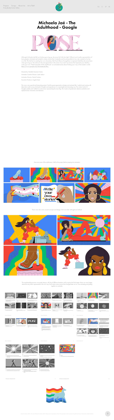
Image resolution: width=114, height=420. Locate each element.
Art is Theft (30, 6)
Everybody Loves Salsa (11, 8)
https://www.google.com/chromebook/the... (35, 66)
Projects (6, 6)
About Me (21, 6)
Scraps (13, 6)
